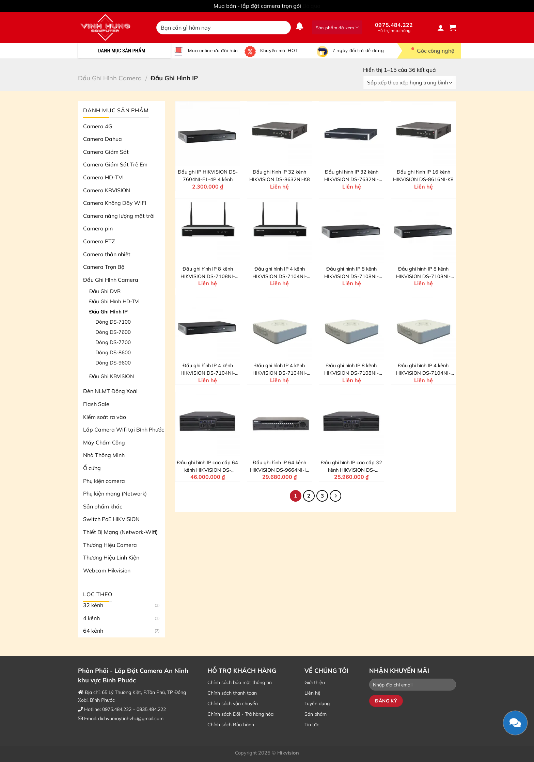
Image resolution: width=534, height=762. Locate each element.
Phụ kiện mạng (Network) (115, 493)
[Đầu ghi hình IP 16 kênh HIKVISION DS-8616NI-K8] (423, 133)
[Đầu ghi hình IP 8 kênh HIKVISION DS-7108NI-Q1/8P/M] (351, 230)
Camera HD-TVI (103, 177)
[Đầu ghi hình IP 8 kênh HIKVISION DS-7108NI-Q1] (351, 327)
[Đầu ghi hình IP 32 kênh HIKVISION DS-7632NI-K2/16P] (351, 133)
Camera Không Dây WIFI (114, 202)
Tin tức (311, 725)
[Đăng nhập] (440, 27)
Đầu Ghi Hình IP (108, 311)
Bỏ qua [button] (311, 5)
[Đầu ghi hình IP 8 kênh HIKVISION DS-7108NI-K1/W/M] (207, 230)
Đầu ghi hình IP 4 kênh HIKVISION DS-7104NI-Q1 (423, 369)
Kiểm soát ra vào (104, 417)
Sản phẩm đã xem (337, 27)
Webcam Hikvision (106, 570)
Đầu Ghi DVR (105, 291)
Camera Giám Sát (106, 151)
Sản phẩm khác (102, 506)
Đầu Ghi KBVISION (111, 376)
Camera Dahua (102, 138)
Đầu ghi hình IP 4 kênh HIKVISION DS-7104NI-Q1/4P (279, 369)
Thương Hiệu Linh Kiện (111, 557)
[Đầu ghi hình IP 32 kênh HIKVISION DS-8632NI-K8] (279, 133)
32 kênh (93, 605)
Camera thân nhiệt (106, 254)
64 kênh (93, 630)
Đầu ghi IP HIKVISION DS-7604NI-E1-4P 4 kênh (208, 175)
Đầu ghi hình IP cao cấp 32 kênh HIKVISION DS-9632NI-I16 (351, 466)
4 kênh (91, 618)
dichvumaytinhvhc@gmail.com (130, 718)
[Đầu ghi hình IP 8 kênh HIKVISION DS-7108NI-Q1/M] (423, 230)
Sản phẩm (315, 714)
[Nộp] (284, 27)
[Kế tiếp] (335, 496)
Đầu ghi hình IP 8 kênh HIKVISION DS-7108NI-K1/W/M (207, 273)
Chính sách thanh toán (232, 693)
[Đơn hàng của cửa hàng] (409, 82)
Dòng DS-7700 (113, 342)
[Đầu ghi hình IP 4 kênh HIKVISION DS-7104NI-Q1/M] (207, 327)
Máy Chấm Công (104, 442)
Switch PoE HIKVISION (111, 519)
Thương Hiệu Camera (110, 544)
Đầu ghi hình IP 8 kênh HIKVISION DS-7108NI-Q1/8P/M (351, 273)
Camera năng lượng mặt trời (119, 215)
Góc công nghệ (430, 50)
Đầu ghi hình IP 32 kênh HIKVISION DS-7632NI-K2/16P (351, 176)
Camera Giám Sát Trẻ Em (115, 164)
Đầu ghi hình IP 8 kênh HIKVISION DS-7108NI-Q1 (351, 369)
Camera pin (98, 228)
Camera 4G (97, 126)
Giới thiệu (314, 682)
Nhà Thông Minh (104, 455)
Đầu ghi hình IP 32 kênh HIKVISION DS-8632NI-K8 (279, 175)
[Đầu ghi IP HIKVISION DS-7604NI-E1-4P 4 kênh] (207, 133)
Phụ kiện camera (104, 480)
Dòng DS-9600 (113, 362)
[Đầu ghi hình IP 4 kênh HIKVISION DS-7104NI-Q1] (423, 327)
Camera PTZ (99, 241)
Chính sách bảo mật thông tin (239, 682)
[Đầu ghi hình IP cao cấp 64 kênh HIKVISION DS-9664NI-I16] (207, 424)
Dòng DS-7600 (113, 332)
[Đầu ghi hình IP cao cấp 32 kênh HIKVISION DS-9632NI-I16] (351, 424)
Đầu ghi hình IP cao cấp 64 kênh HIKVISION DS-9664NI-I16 (207, 466)
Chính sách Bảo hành (230, 725)
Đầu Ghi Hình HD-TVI (114, 301)
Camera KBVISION (106, 190)
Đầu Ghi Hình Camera (110, 78)
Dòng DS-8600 (113, 352)
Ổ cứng (92, 468)
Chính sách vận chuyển (232, 703)
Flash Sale (96, 404)
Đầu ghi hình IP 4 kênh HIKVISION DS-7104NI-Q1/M (207, 369)
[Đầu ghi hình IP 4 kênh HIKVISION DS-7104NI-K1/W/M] (279, 230)
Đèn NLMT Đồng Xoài (110, 391)
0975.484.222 (394, 27)
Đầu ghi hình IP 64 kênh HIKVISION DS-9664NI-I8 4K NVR (279, 466)
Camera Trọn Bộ (103, 266)
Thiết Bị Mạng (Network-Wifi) (120, 532)
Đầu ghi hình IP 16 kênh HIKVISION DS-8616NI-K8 (423, 175)
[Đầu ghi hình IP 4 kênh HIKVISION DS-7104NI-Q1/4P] (279, 327)
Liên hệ (312, 693)
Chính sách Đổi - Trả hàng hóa (240, 714)
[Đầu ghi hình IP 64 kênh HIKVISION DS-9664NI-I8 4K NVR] (279, 424)
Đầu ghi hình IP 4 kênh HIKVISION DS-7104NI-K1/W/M (279, 273)
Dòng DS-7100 (113, 322)
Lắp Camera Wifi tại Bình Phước (123, 429)
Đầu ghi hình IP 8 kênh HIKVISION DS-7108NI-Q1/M (423, 273)
